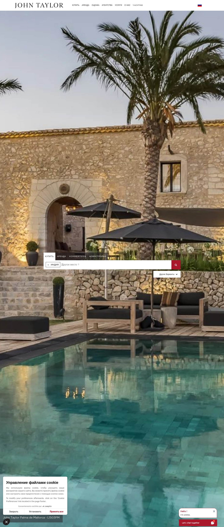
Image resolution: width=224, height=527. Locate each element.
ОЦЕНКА (95, 5)
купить (49, 256)
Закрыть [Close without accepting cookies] (13, 511)
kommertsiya (77, 256)
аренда (61, 256)
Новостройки (97, 256)
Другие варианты (166, 274)
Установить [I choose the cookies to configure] (35, 511)
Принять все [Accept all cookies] (56, 511)
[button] (6, 521)
